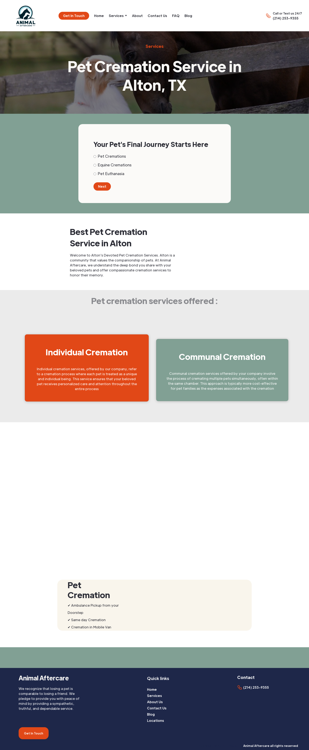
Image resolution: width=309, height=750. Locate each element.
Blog (188, 15)
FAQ (176, 15)
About (137, 15)
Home (99, 15)
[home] (27, 15)
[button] (118, 15)
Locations (155, 720)
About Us (155, 702)
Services (154, 695)
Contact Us (157, 15)
